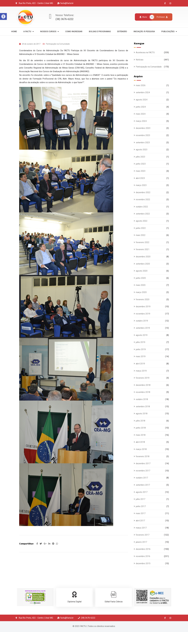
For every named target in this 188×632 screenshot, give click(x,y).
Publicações (169, 31)
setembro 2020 (143, 264)
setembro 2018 (143, 406)
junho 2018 (141, 428)
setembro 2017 (143, 485)
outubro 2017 (142, 477)
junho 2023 (141, 164)
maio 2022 (140, 235)
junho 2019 (141, 349)
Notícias (139, 59)
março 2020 (141, 292)
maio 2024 (140, 114)
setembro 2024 (143, 92)
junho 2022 (141, 228)
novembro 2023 (143, 135)
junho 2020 (141, 278)
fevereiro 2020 (142, 299)
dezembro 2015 (143, 563)
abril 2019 (140, 363)
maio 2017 (140, 513)
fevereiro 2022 (142, 242)
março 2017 (141, 528)
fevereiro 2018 (142, 456)
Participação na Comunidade (58, 44)
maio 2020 (140, 285)
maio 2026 (140, 85)
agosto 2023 (141, 149)
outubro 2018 (142, 399)
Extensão (122, 31)
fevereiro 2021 (142, 249)
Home (14, 31)
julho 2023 (140, 157)
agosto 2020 (141, 271)
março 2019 (141, 371)
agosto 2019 (141, 335)
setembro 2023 (143, 142)
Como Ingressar (73, 31)
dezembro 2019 (143, 306)
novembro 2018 (143, 392)
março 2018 (141, 449)
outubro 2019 (142, 321)
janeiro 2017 (141, 542)
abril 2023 (140, 178)
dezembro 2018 (143, 385)
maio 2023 (140, 171)
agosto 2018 (141, 413)
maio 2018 (140, 435)
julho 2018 (140, 421)
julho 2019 (140, 342)
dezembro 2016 (143, 549)
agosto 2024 (141, 99)
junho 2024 (141, 107)
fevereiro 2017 (142, 535)
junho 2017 (141, 506)
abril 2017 (140, 520)
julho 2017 (140, 499)
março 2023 (141, 185)
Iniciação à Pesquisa (144, 31)
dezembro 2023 (143, 128)
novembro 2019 (143, 313)
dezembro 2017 (143, 463)
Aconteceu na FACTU (145, 52)
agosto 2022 (141, 221)
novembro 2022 (143, 199)
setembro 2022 (143, 213)
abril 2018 (140, 442)
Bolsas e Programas (100, 31)
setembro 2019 (143, 328)
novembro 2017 (143, 470)
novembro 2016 (143, 556)
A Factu (28, 31)
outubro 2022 (142, 206)
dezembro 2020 (143, 256)
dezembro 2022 (143, 192)
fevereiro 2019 (142, 378)
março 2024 (141, 121)
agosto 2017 (141, 492)
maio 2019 (140, 356)
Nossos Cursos (49, 31)
